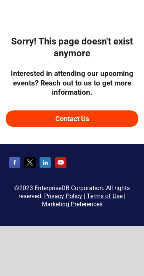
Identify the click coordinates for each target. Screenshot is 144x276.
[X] (30, 166)
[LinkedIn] (45, 166)
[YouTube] (60, 166)
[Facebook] (14, 166)
